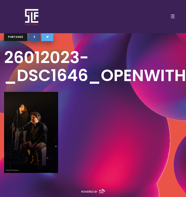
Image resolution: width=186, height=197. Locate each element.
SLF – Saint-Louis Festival (32, 16)
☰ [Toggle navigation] (173, 16)
